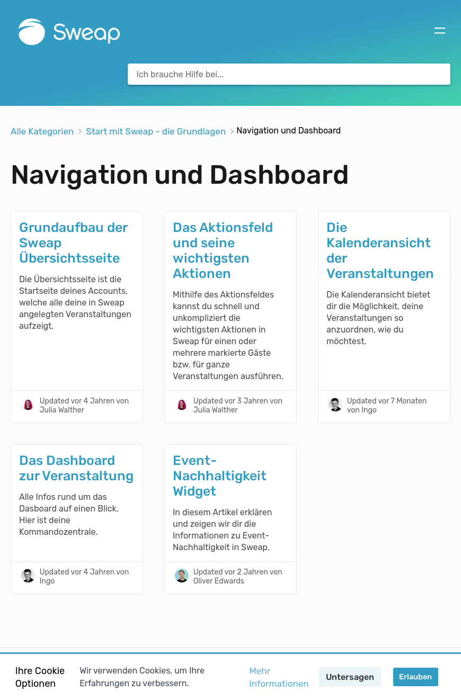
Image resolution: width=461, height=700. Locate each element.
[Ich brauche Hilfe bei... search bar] (289, 74)
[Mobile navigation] (440, 31)
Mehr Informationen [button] (278, 677)
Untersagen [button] (350, 677)
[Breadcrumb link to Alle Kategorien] (43, 130)
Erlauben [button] (415, 676)
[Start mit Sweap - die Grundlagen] (157, 130)
